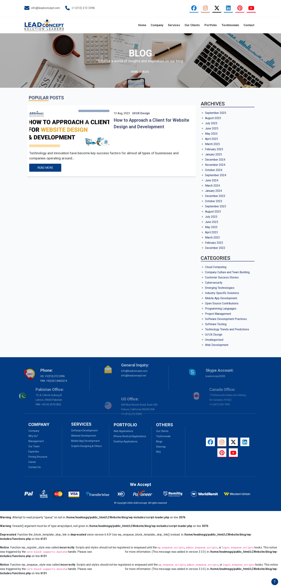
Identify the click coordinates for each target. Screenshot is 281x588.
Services (174, 25)
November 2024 (215, 165)
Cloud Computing (215, 267)
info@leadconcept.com (42, 8)
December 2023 (215, 196)
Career (23, 462)
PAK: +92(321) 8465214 (43, 380)
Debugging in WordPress (108, 551)
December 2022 (215, 248)
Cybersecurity (213, 282)
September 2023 (215, 206)
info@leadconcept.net (133, 366)
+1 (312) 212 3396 (80, 8)
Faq (158, 460)
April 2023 (211, 232)
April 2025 (211, 139)
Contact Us (26, 467)
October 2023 (213, 201)
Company (157, 25)
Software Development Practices (226, 319)
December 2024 (215, 159)
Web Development (216, 345)
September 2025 (215, 113)
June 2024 (211, 180)
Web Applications (123, 439)
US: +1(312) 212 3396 (42, 376)
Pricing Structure (29, 456)
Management (27, 441)
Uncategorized (214, 339)
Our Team (25, 446)
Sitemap (161, 455)
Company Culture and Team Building (227, 272)
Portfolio (210, 25)
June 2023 (211, 222)
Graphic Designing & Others (86, 437)
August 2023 (213, 211)
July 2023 (211, 216)
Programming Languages (220, 308)
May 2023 (211, 227)
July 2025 (211, 123)
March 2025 (212, 144)
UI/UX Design (213, 334)
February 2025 (214, 149)
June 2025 (211, 128)
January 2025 (213, 154)
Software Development (84, 421)
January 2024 (213, 190)
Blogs (159, 450)
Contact (249, 25)
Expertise (25, 451)
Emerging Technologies (219, 288)
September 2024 (215, 175)
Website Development (83, 426)
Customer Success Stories (222, 277)
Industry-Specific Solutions (222, 293)
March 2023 (212, 237)
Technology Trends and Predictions (227, 329)
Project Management (218, 313)
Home (142, 25)
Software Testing (216, 324)
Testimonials (230, 25)
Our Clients (192, 25)
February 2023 (214, 242)
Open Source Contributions (222, 303)
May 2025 (211, 133)
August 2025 (213, 118)
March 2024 (212, 185)
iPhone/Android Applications (130, 445)
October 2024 (213, 170)
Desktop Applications (125, 450)
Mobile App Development (221, 298)
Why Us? (24, 436)
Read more (58, 162)
